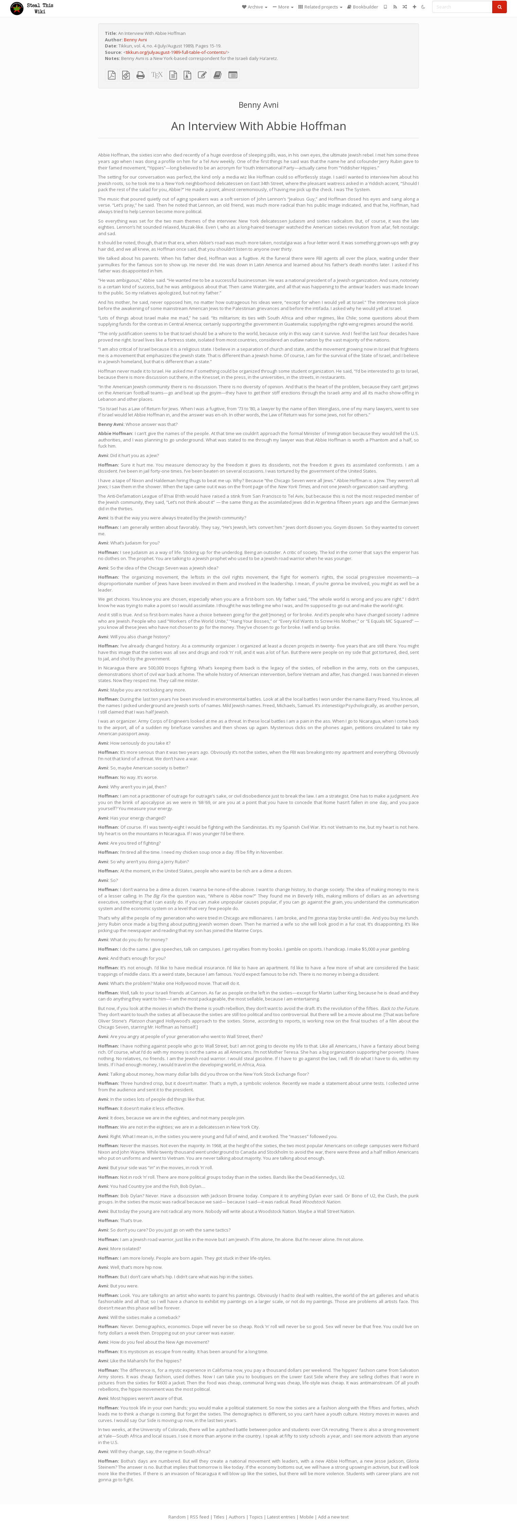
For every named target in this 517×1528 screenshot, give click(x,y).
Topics (256, 1517)
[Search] (462, 7)
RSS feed (199, 1517)
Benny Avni (135, 40)
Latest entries (281, 1517)
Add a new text (333, 1517)
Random (177, 1517)
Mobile (307, 1517)
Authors (237, 1517)
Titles (219, 1517)
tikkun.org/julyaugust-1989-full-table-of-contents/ (176, 52)
